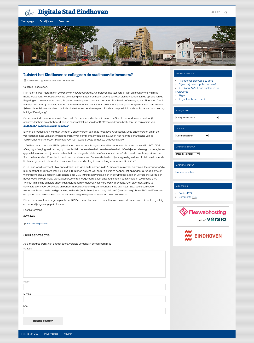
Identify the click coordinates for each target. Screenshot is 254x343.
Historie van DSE (29, 334)
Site (25, 306)
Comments (188, 197)
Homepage (27, 21)
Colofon (68, 334)
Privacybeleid (51, 334)
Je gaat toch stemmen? (192, 99)
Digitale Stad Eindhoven (73, 12)
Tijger (182, 95)
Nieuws (70, 80)
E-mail (27, 294)
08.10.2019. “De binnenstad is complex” (46, 126)
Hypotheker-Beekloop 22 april (196, 80)
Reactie (28, 248)
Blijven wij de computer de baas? (197, 84)
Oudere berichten (185, 172)
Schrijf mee (46, 21)
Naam (27, 282)
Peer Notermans (52, 80)
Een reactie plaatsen (37, 223)
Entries (185, 193)
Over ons (64, 21)
